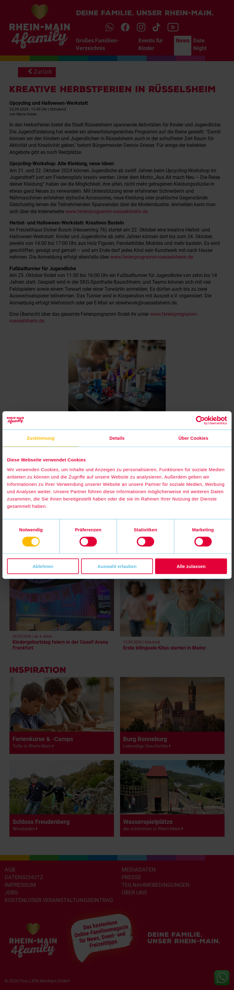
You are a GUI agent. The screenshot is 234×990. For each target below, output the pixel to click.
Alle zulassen (191, 566)
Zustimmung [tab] (41, 438)
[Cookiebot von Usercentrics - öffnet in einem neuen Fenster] (200, 420)
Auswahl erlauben (117, 566)
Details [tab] (117, 438)
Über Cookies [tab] (193, 438)
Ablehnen (43, 566)
